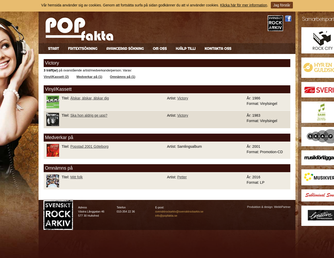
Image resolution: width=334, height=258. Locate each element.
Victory (182, 98)
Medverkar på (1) (89, 77)
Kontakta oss (218, 48)
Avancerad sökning (125, 48)
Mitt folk (76, 177)
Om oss (160, 48)
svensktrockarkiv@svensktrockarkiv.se (179, 211)
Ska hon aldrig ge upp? (88, 115)
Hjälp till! (186, 48)
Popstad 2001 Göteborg (89, 146)
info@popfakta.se (166, 215)
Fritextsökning (82, 48)
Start (53, 48)
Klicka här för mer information (243, 5)
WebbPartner (282, 206)
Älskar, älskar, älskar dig (89, 98)
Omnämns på (59, 168)
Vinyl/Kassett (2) (56, 77)
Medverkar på (59, 137)
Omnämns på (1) (122, 77)
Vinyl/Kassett (58, 89)
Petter (182, 177)
